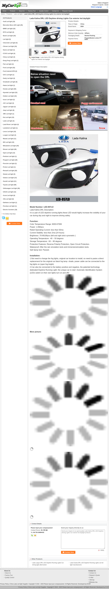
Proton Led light (8, 167)
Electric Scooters (8, 209)
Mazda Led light (8, 138)
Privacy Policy (4, 584)
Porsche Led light (9, 163)
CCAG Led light (8, 53)
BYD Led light (7, 32)
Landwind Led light (9, 128)
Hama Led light (8, 85)
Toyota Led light (8, 185)
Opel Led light (7, 153)
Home (4, 11)
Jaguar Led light (8, 107)
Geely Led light (8, 78)
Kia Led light (7, 117)
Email (106, 5)
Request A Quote (97, 5)
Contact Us (55, 11)
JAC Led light (7, 103)
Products (12, 11)
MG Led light (7, 142)
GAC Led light (7, 75)
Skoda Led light (8, 174)
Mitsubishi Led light (9, 146)
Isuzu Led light (8, 99)
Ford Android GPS (9, 71)
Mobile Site (93, 582)
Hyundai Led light (9, 92)
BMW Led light (8, 28)
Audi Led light (7, 21)
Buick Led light (8, 36)
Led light (6, 39)
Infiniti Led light (8, 192)
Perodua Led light (9, 206)
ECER (89, 584)
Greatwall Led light (9, 82)
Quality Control (43, 11)
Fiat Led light (7, 64)
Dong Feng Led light (9, 60)
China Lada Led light (16, 584)
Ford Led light (7, 67)
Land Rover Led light (10, 124)
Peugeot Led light (9, 160)
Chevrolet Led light (9, 43)
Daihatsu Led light (9, 202)
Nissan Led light (8, 149)
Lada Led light (18, 14)
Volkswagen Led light (10, 188)
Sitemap (91, 580)
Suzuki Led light (8, 181)
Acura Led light (8, 195)
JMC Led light (7, 114)
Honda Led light (8, 89)
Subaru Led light (8, 178)
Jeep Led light (7, 110)
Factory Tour (32, 11)
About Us (21, 11)
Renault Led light (8, 170)
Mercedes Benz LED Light (11, 25)
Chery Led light (8, 57)
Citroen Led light (8, 46)
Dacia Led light (8, 50)
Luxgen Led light (8, 135)
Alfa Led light (7, 199)
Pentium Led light (9, 156)
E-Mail (91, 577)
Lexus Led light (8, 131)
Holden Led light (8, 96)
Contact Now (76, 43)
